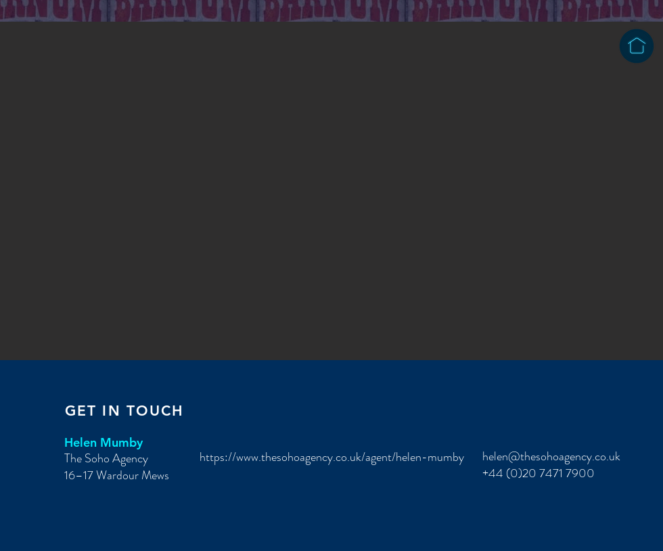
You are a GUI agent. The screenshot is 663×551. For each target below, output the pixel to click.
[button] (331, 191)
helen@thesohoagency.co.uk (551, 456)
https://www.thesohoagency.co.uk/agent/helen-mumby (332, 457)
